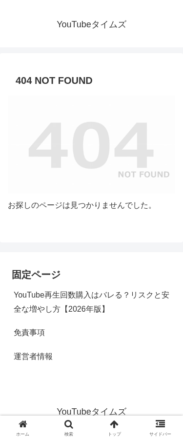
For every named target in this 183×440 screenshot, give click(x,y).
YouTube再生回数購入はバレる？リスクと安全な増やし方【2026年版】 (91, 302)
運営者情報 (33, 356)
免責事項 (29, 332)
